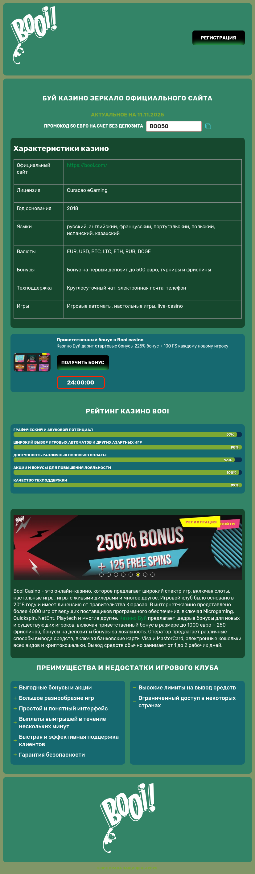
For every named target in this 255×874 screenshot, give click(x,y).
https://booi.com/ (87, 165)
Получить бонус (82, 362)
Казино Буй (133, 618)
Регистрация (218, 38)
